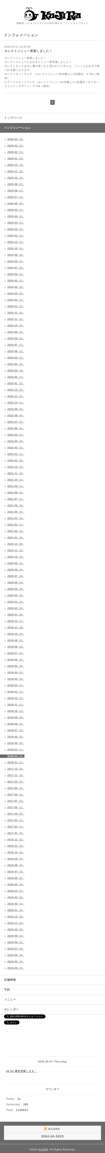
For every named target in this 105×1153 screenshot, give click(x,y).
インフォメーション (17, 127)
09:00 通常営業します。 (21, 1071)
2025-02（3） (15, 229)
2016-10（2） (15, 852)
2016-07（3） (15, 871)
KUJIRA (43, 1149)
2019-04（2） (15, 672)
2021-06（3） (15, 505)
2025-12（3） (15, 165)
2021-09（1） (15, 486)
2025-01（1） (15, 235)
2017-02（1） (15, 826)
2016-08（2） (15, 865)
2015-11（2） (15, 923)
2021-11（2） (15, 473)
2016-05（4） (15, 884)
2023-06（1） (15, 351)
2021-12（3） (15, 467)
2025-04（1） (15, 216)
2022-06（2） (15, 428)
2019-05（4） (15, 666)
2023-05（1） (15, 357)
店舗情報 (10, 979)
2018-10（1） (15, 711)
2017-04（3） (15, 814)
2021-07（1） (15, 499)
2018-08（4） (15, 724)
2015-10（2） (15, 929)
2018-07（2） (15, 730)
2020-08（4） (15, 569)
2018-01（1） (15, 762)
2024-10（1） (15, 248)
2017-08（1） (15, 794)
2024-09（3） (15, 255)
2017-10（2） (15, 781)
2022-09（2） (15, 409)
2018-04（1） (15, 749)
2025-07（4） (15, 197)
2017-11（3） (15, 775)
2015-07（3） (15, 948)
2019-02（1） (15, 685)
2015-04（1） (15, 968)
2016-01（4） (15, 910)
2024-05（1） (15, 280)
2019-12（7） (15, 621)
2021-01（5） (15, 537)
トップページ (13, 117)
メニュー (10, 999)
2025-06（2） (15, 203)
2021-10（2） (15, 479)
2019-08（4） (15, 646)
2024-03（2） (15, 293)
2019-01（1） (15, 691)
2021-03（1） (15, 524)
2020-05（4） (15, 589)
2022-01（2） (15, 460)
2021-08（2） (15, 492)
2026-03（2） (15, 145)
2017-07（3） (15, 801)
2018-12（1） (15, 698)
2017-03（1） (15, 820)
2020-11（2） (15, 550)
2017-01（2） (15, 833)
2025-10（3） (15, 177)
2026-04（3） (15, 139)
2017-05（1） (15, 807)
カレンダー (11, 1009)
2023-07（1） (15, 345)
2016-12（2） (15, 839)
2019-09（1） (15, 640)
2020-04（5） (15, 595)
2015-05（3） (15, 961)
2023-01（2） (15, 383)
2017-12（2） (15, 769)
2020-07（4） (15, 576)
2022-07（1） (15, 422)
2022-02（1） (15, 454)
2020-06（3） (15, 582)
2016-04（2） (15, 891)
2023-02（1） (15, 377)
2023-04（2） (15, 364)
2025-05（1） (15, 210)
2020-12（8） (15, 544)
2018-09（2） (15, 717)
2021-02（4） (15, 531)
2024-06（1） (15, 274)
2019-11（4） (15, 627)
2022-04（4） (15, 441)
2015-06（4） (15, 955)
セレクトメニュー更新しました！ (28, 51)
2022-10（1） (15, 402)
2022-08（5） (15, 415)
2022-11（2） (15, 396)
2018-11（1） (15, 704)
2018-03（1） (15, 756)
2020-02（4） (15, 608)
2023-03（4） (15, 370)
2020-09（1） (15, 563)
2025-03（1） (15, 222)
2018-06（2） (15, 736)
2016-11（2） (15, 846)
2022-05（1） (15, 434)
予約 (7, 989)
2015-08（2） (15, 942)
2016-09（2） (15, 858)
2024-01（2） (15, 306)
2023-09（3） (15, 332)
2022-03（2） (15, 447)
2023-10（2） (15, 325)
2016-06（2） (15, 878)
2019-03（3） (15, 679)
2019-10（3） (15, 634)
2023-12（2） (15, 312)
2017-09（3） (15, 788)
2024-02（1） (15, 300)
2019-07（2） (15, 653)
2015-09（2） (15, 936)
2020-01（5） (15, 614)
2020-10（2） (15, 557)
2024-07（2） (15, 267)
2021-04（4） (15, 518)
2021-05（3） (15, 512)
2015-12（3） (15, 916)
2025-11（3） (15, 171)
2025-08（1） (15, 190)
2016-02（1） (15, 903)
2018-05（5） (15, 743)
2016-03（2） (15, 897)
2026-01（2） (15, 158)
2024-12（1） (15, 242)
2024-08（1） (15, 261)
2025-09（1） (15, 184)
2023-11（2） (15, 319)
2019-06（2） (15, 659)
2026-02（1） (15, 152)
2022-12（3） (15, 389)
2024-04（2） (15, 287)
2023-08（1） (15, 338)
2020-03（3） (15, 601)
